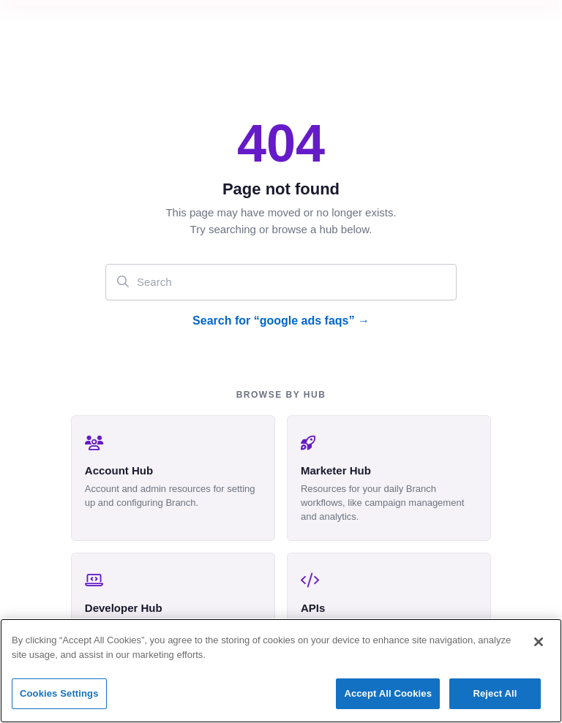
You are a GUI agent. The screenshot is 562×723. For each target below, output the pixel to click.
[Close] (538, 642)
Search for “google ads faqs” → (281, 320)
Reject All (495, 693)
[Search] (281, 282)
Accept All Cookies (388, 693)
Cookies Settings (59, 693)
